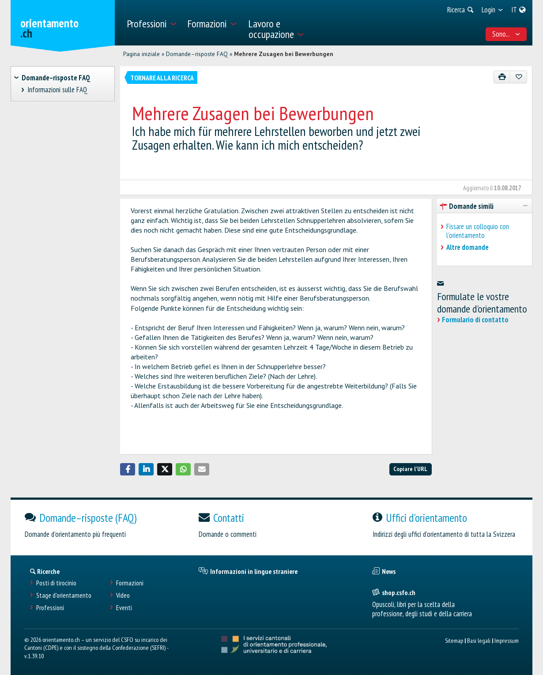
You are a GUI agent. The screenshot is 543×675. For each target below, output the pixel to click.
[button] (127, 469)
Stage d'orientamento (63, 595)
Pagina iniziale (141, 54)
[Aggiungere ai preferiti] (518, 77)
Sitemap (454, 640)
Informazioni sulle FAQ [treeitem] (57, 89)
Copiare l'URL (410, 468)
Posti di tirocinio (56, 583)
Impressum (506, 640)
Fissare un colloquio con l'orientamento (477, 231)
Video (123, 595)
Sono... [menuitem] (506, 34)
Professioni (50, 607)
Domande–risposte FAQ (197, 54)
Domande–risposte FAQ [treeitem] (56, 78)
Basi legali (478, 640)
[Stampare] (502, 77)
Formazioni (129, 583)
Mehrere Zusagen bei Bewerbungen (283, 54)
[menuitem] (151, 22)
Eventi (124, 607)
